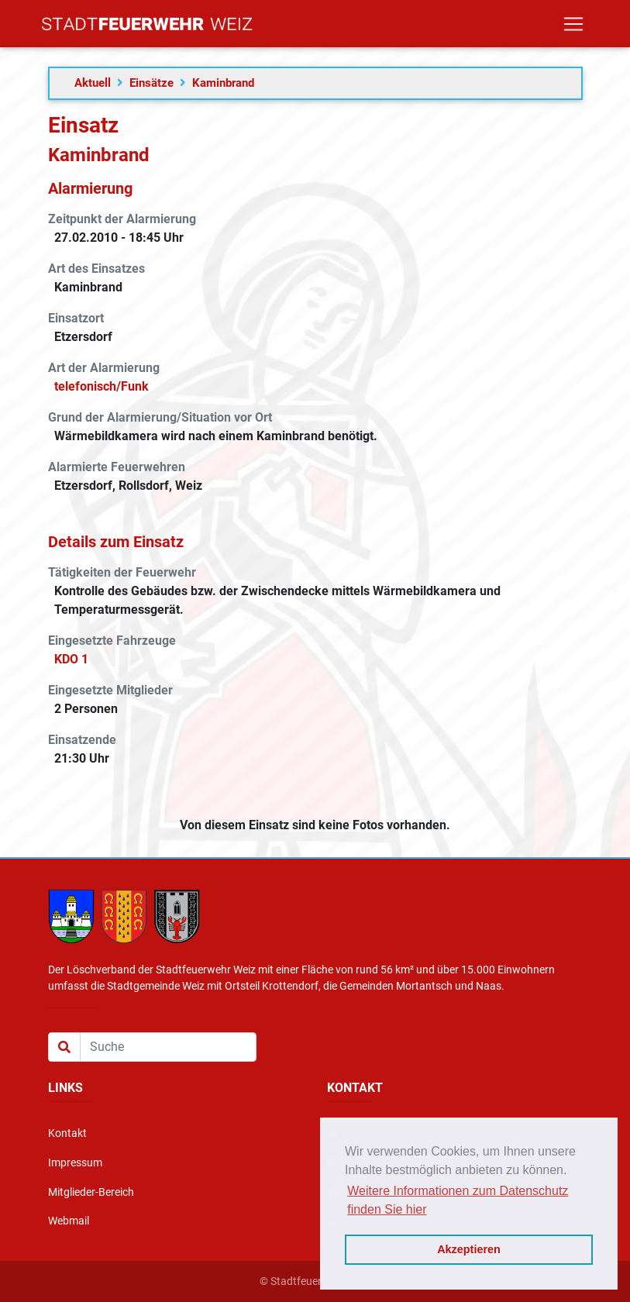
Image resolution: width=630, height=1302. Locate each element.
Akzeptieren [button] (469, 1249)
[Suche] (168, 1047)
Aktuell (92, 83)
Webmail (68, 1221)
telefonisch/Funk (101, 386)
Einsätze (151, 83)
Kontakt (67, 1133)
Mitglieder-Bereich (91, 1192)
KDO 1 (71, 659)
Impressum (75, 1162)
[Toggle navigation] (573, 27)
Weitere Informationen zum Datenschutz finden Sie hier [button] (457, 1200)
